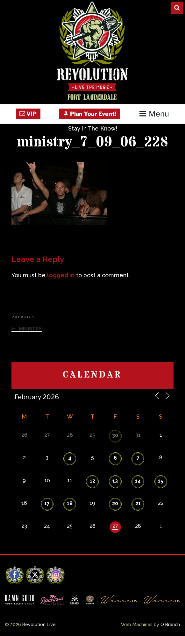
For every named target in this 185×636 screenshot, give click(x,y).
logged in (61, 275)
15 (160, 481)
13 (115, 481)
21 (138, 503)
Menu (154, 113)
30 (115, 435)
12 (92, 481)
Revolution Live (39, 624)
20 (115, 503)
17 (47, 503)
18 (70, 503)
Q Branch (170, 624)
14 (138, 481)
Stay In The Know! (92, 128)
